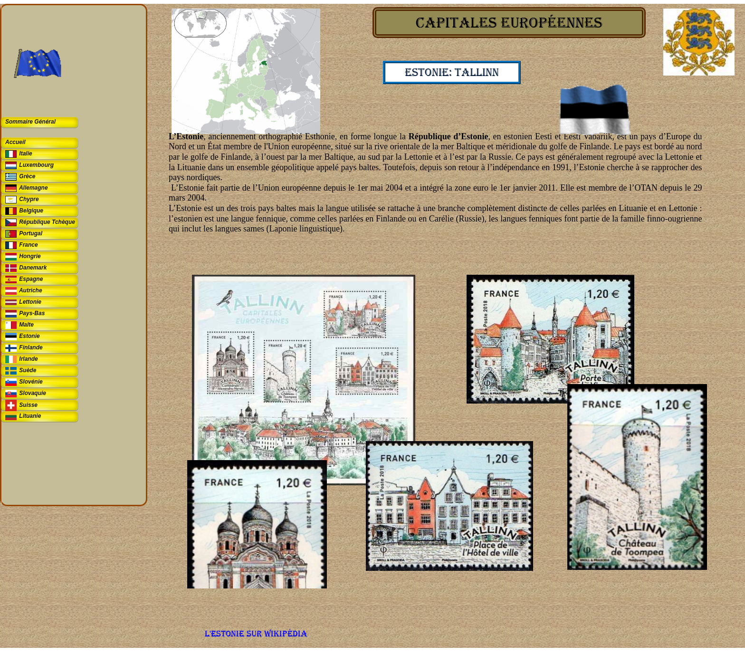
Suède (27, 370)
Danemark (33, 267)
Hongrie (29, 256)
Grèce (27, 176)
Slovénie (30, 381)
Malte (26, 324)
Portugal (30, 233)
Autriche (30, 290)
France (28, 244)
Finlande (30, 347)
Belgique (31, 210)
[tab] (40, 122)
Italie (25, 153)
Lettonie (30, 302)
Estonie (29, 336)
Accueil (15, 142)
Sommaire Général (30, 121)
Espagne (31, 279)
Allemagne (33, 187)
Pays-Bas (32, 313)
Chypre (28, 199)
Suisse (28, 405)
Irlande (28, 359)
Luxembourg (36, 165)
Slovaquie (32, 393)
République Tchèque (47, 222)
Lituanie (30, 416)
